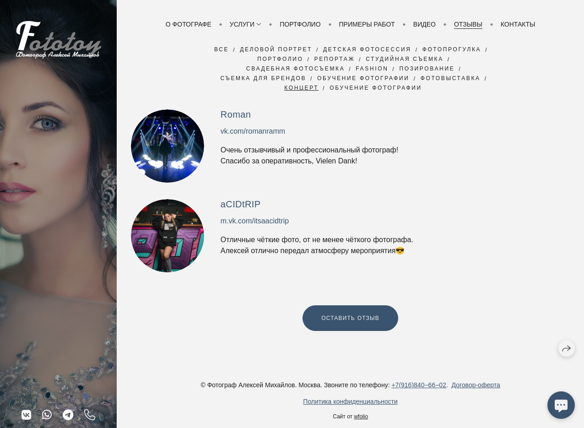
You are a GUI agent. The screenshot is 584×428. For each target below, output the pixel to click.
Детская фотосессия (367, 49)
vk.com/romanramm (253, 131)
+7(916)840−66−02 (418, 385)
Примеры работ (367, 24)
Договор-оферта (476, 385)
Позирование (426, 68)
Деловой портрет (276, 49)
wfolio (361, 416)
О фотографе (188, 24)
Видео (424, 24)
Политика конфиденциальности (350, 401)
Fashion (372, 68)
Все (221, 49)
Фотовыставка (451, 78)
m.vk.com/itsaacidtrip (255, 221)
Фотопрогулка (451, 49)
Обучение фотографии (363, 78)
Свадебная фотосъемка (295, 68)
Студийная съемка (404, 59)
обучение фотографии (376, 88)
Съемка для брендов (263, 78)
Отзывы (468, 24)
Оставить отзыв (350, 318)
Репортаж (334, 59)
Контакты (518, 24)
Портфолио (300, 24)
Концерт (301, 88)
